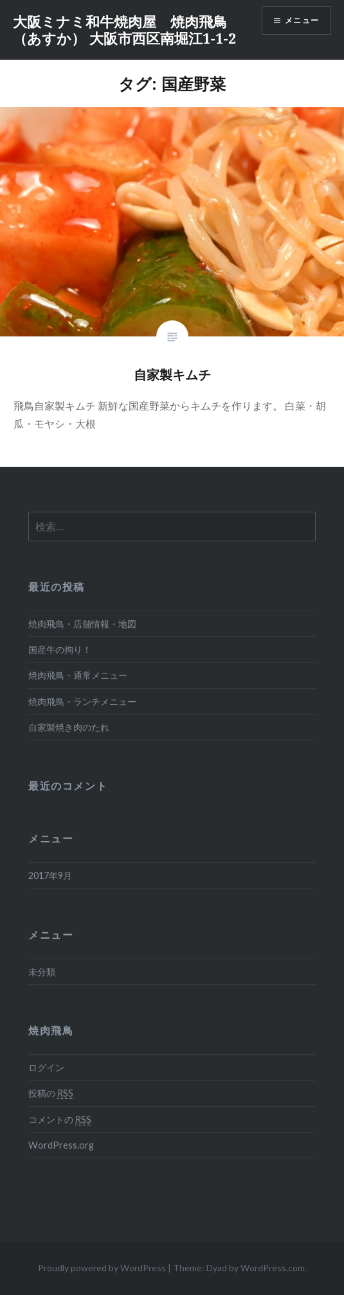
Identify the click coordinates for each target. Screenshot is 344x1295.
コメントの (59, 1120)
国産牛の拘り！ (59, 649)
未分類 (41, 971)
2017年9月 (50, 875)
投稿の (50, 1093)
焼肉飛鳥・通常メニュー (77, 675)
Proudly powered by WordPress (102, 1267)
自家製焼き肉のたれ (68, 727)
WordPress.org (61, 1145)
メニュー (302, 20)
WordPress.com (272, 1267)
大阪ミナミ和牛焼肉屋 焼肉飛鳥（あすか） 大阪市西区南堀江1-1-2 (124, 30)
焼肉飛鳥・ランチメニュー (82, 701)
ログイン (46, 1067)
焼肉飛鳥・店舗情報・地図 (82, 623)
